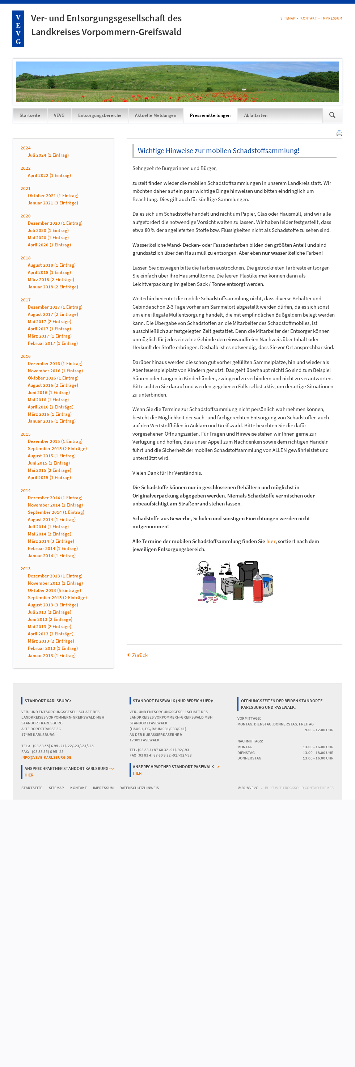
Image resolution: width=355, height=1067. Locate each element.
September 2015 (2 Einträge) (57, 449)
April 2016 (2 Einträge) (50, 407)
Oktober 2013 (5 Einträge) (54, 590)
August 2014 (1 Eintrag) (52, 520)
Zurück (140, 655)
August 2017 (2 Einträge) (53, 314)
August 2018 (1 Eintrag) (52, 265)
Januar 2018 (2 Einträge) (53, 287)
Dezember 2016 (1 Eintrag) (55, 363)
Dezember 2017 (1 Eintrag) (55, 307)
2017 (26, 300)
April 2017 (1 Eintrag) (49, 329)
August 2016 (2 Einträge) (53, 385)
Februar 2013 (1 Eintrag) (53, 648)
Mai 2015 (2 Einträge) (49, 470)
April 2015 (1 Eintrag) (49, 478)
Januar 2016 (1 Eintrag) (52, 421)
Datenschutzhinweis (139, 788)
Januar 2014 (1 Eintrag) (52, 556)
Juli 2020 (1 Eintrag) (48, 230)
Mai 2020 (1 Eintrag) (48, 237)
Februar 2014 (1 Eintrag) (53, 549)
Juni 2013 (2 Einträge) (50, 619)
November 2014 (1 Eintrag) (55, 505)
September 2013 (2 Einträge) (57, 597)
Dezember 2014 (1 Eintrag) (55, 498)
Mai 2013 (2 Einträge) (49, 626)
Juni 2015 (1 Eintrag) (49, 463)
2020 (26, 216)
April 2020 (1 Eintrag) (49, 245)
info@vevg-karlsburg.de (46, 757)
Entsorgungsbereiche (100, 115)
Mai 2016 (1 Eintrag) (48, 400)
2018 (26, 258)
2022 (26, 168)
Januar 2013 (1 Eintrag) (52, 655)
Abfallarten (255, 115)
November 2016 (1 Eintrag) (55, 371)
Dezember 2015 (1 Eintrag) (55, 442)
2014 (26, 491)
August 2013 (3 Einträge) (53, 605)
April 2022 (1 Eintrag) (49, 175)
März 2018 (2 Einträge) (51, 279)
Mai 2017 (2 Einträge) (49, 321)
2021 (26, 188)
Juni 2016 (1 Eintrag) (49, 392)
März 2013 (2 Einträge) (51, 641)
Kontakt (308, 18)
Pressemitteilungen (210, 115)
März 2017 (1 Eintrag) (50, 336)
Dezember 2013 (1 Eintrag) (55, 576)
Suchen (332, 115)
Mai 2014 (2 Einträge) (49, 534)
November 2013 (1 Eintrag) (55, 583)
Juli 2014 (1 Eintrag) (48, 527)
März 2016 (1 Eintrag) (50, 414)
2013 (26, 569)
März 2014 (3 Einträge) (51, 541)
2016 (26, 356)
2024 (26, 148)
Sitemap (288, 18)
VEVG (59, 115)
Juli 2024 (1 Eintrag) (48, 155)
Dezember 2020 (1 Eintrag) (55, 223)
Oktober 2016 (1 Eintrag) (53, 378)
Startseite (30, 115)
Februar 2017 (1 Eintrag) (53, 343)
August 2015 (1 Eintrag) (52, 456)
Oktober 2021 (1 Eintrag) (53, 195)
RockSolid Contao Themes (309, 788)
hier (270, 541)
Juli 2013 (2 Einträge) (49, 612)
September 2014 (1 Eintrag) (56, 512)
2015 (26, 434)
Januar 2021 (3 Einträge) (53, 203)
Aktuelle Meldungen (155, 115)
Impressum (331, 18)
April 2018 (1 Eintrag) (49, 272)
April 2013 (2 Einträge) (50, 634)
